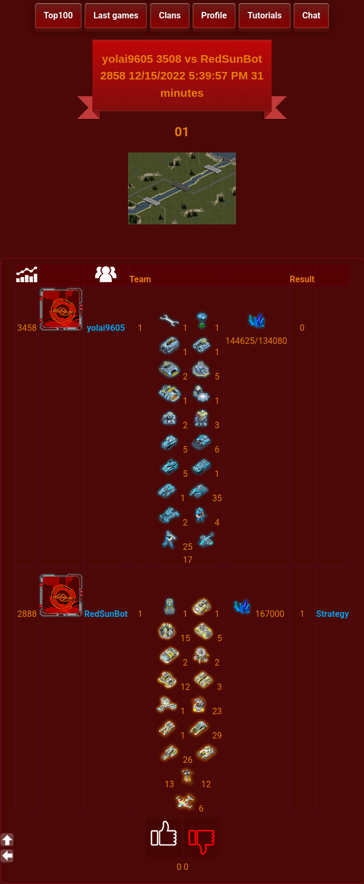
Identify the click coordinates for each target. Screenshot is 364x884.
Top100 (58, 15)
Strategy (332, 614)
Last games (115, 15)
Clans (169, 15)
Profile (214, 15)
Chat (311, 15)
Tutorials (264, 15)
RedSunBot (105, 614)
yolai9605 (106, 328)
